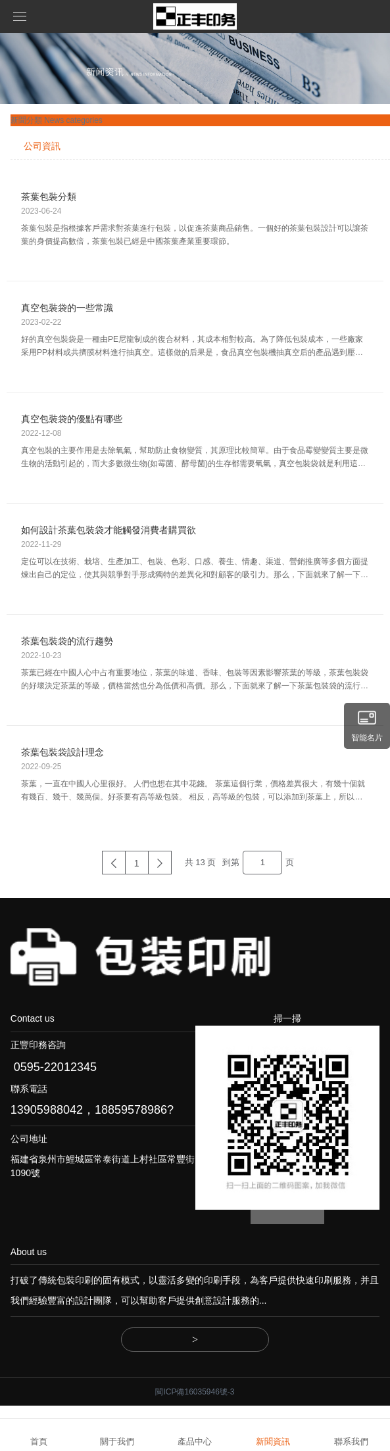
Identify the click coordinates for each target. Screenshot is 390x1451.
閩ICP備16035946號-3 (194, 1391)
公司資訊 (42, 146)
